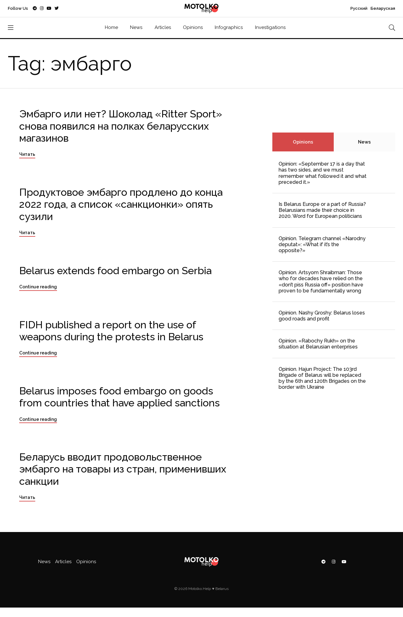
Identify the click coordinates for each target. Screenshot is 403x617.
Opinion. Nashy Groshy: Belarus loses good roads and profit (322, 316)
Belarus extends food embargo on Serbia (115, 270)
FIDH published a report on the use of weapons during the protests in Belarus (111, 330)
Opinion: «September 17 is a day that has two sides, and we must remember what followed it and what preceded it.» (322, 173)
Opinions (193, 27)
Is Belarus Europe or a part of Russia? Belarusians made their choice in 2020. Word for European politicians (322, 210)
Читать (27, 154)
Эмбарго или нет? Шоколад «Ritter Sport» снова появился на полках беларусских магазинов (120, 126)
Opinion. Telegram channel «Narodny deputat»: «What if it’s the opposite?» (322, 244)
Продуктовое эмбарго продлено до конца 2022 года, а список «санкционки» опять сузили (121, 204)
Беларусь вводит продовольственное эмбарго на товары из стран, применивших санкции (122, 469)
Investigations (270, 27)
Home (111, 27)
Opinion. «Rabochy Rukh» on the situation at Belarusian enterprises (318, 344)
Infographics (229, 27)
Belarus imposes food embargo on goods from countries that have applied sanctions (119, 397)
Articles (163, 27)
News (136, 27)
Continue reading (38, 286)
